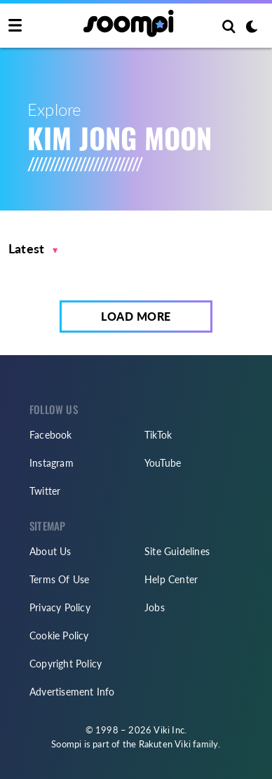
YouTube (162, 463)
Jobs (154, 607)
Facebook (50, 435)
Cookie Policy (59, 635)
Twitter (44, 491)
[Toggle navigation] (15, 26)
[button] (33, 249)
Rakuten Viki (165, 744)
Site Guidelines (177, 551)
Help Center (171, 579)
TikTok (158, 435)
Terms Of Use (59, 579)
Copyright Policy (65, 664)
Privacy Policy (59, 607)
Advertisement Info (72, 692)
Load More (136, 316)
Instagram (51, 463)
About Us (50, 551)
